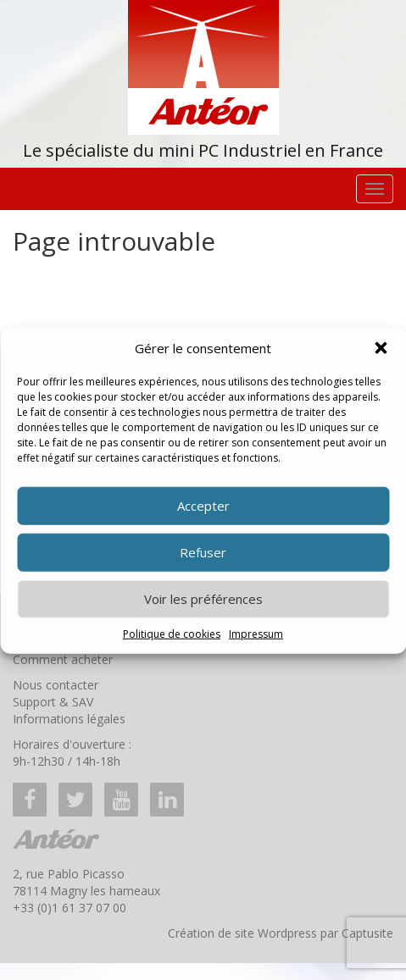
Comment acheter (63, 659)
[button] (380, 348)
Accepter (203, 505)
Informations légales (69, 719)
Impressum (256, 634)
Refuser (203, 552)
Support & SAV (53, 702)
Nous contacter (55, 685)
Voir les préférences (203, 598)
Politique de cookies (171, 634)
